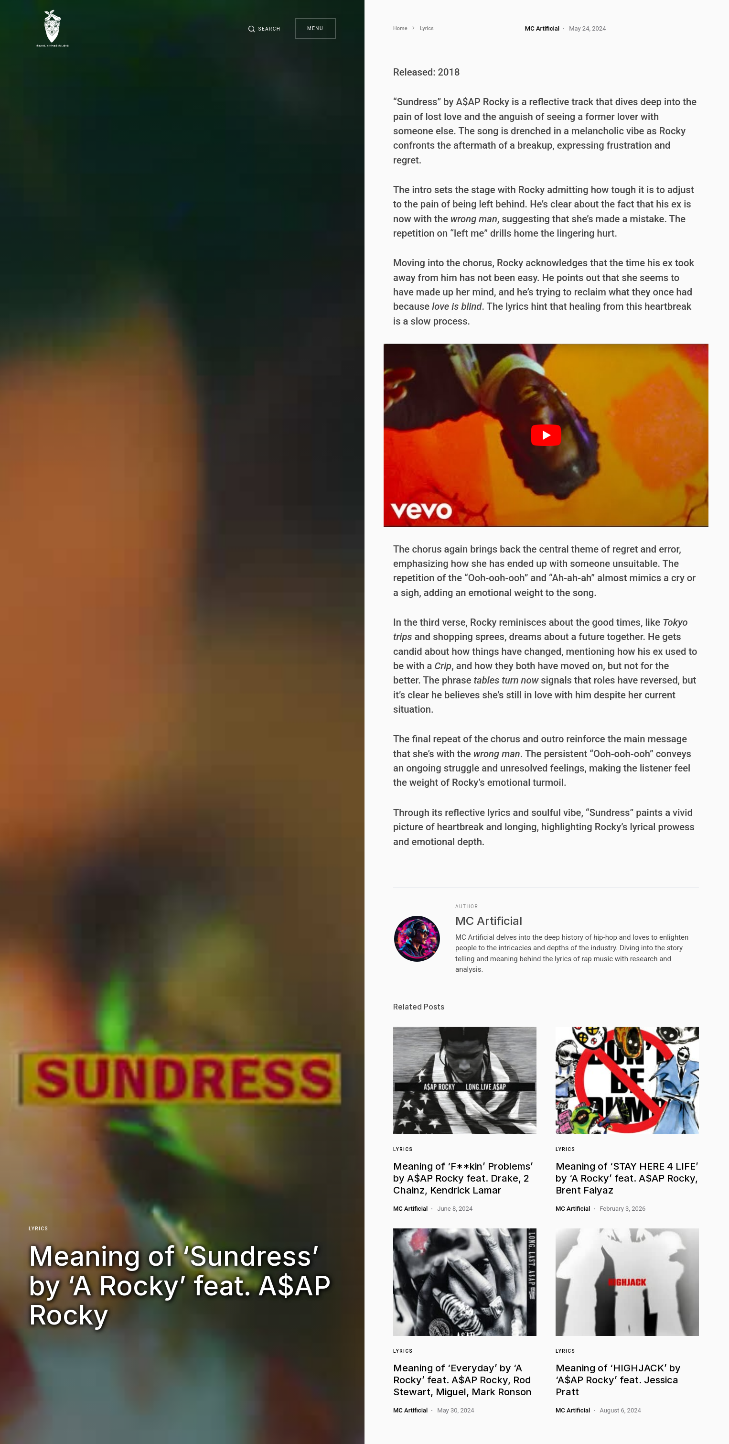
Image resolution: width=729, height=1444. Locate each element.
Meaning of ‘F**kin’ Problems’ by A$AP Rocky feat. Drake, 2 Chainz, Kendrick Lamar (463, 1178)
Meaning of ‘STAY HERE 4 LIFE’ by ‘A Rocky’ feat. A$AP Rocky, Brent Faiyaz (627, 1178)
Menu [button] (315, 28)
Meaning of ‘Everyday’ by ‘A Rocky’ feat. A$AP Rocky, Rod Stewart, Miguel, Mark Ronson (462, 1380)
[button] (263, 29)
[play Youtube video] (546, 435)
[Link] (464, 1080)
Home (400, 28)
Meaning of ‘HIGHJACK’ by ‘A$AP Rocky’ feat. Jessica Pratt (618, 1380)
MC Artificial (488, 921)
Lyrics (38, 1227)
